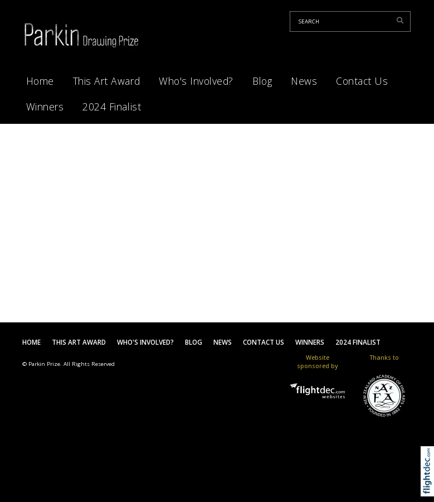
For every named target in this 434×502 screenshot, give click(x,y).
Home (40, 81)
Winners (45, 106)
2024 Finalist (111, 106)
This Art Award (106, 81)
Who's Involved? (196, 81)
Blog (262, 81)
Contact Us (362, 81)
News (304, 81)
